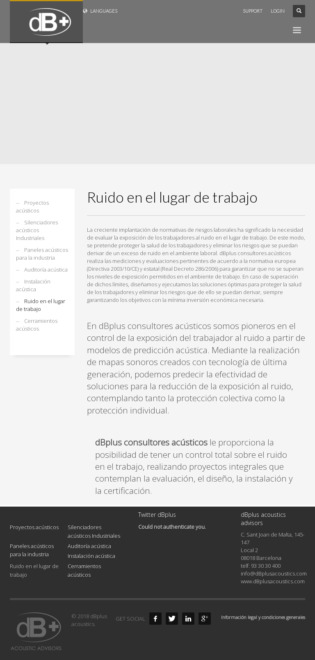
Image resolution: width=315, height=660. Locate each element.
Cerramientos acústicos (36, 324)
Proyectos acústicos (32, 206)
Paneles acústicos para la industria (42, 253)
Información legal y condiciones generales (263, 617)
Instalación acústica (33, 285)
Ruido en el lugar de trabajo (40, 305)
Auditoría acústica (46, 269)
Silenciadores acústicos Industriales (37, 230)
